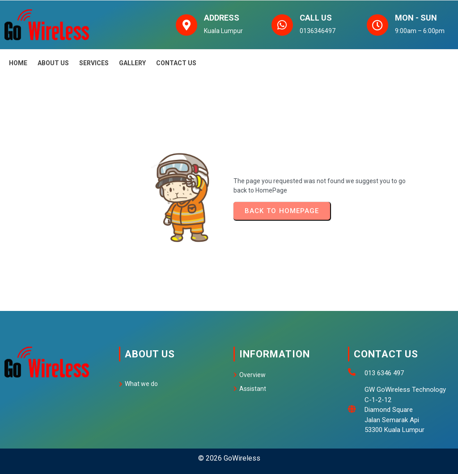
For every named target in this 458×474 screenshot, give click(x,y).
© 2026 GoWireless (229, 446)
